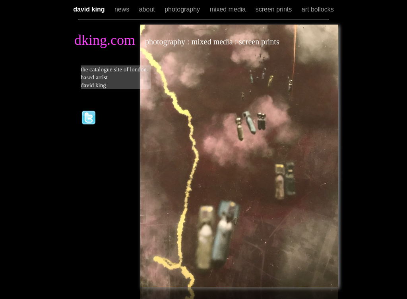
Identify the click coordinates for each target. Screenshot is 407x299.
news (122, 9)
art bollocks (318, 9)
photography (183, 9)
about (148, 9)
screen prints (275, 9)
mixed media (229, 9)
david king (90, 9)
